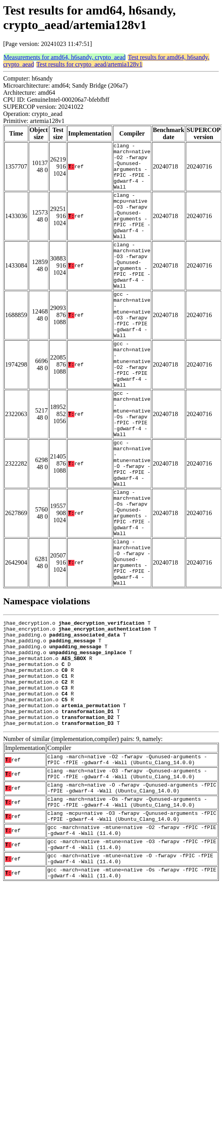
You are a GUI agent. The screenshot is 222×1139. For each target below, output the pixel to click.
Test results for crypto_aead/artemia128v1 (89, 64)
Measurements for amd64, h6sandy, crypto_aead (65, 57)
